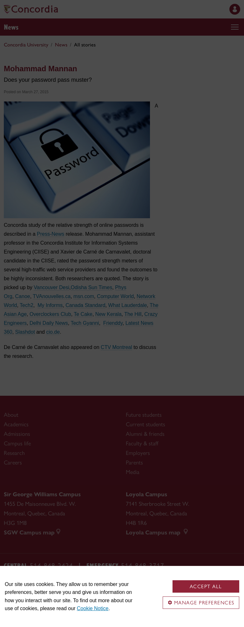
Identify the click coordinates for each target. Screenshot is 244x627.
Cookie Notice (93, 608)
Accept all (206, 586)
